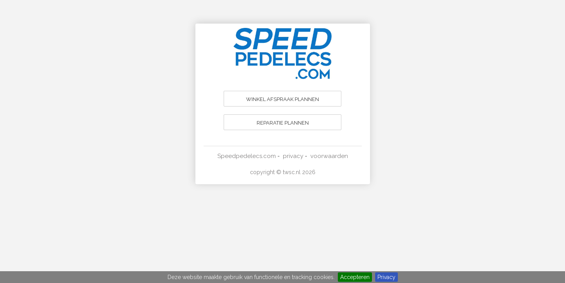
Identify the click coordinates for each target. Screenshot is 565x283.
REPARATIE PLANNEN (283, 123)
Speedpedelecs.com (246, 156)
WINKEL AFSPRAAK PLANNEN (282, 99)
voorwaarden (329, 156)
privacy (293, 156)
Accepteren (355, 277)
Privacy (386, 277)
